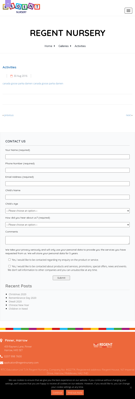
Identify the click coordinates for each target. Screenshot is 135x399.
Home (48, 46)
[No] (130, 387)
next (128, 115)
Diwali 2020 (15, 301)
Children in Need (18, 308)
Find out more (75, 392)
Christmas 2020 (17, 294)
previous (9, 115)
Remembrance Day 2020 (22, 297)
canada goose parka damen (18, 83)
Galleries (63, 46)
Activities (80, 46)
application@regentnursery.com (21, 362)
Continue (57, 392)
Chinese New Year (19, 305)
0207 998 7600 (13, 356)
